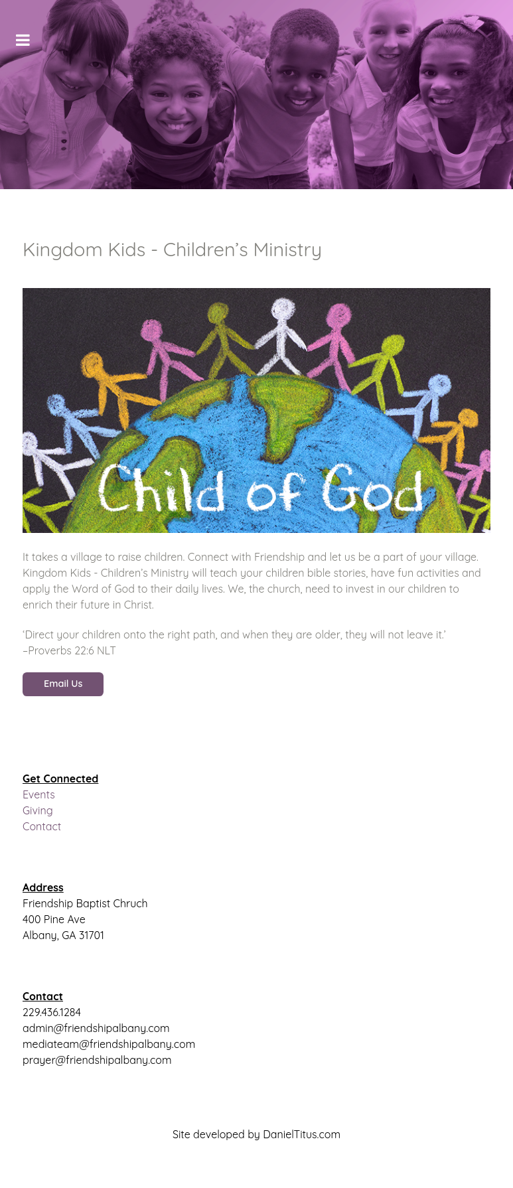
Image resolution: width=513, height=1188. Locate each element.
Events (39, 794)
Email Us (63, 684)
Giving (38, 810)
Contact (42, 826)
